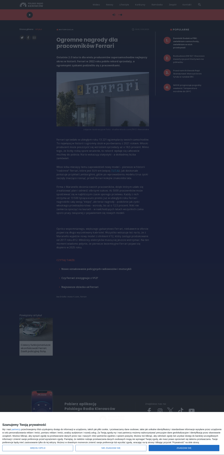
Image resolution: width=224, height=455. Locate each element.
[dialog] (112, 433)
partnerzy (16, 429)
